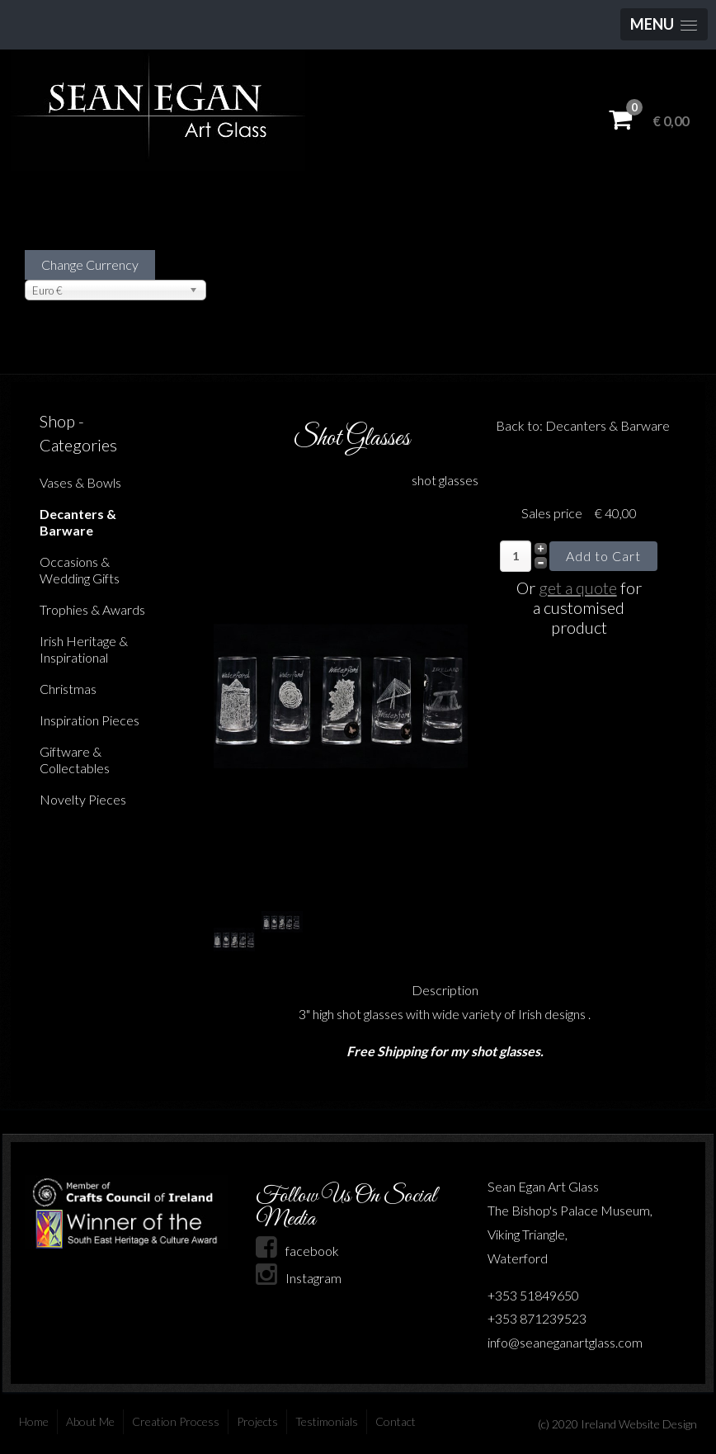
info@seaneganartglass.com (565, 1342)
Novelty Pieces (83, 799)
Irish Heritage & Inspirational (84, 649)
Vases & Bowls (80, 482)
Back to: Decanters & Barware (583, 425)
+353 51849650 (533, 1295)
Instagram (299, 1278)
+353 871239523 (537, 1318)
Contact (395, 1421)
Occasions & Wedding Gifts (80, 570)
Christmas (68, 688)
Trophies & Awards (92, 609)
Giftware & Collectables (75, 760)
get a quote (578, 587)
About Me (90, 1421)
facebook (297, 1250)
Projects (257, 1421)
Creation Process (175, 1421)
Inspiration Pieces (89, 720)
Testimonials (326, 1421)
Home (34, 1421)
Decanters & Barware (78, 522)
